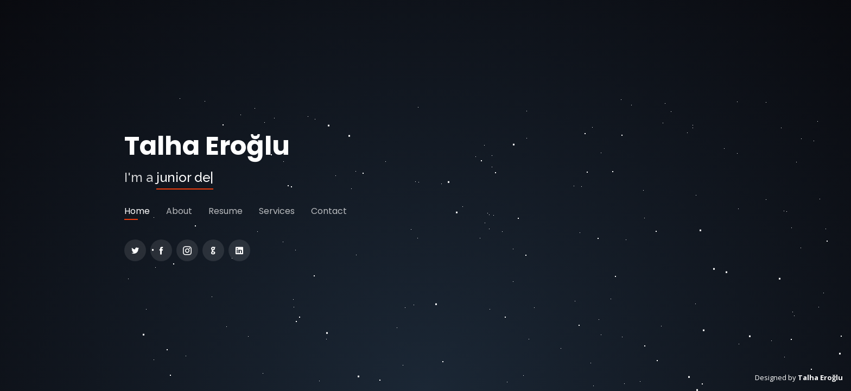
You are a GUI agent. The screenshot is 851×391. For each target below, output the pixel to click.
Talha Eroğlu (207, 146)
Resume (225, 211)
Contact (329, 211)
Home (137, 211)
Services (277, 211)
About (179, 211)
